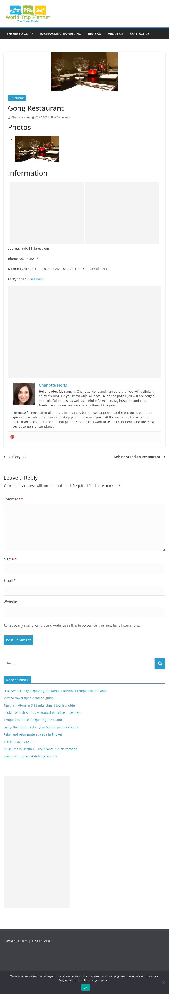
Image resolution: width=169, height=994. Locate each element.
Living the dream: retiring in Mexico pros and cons (41, 727)
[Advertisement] (47, 213)
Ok (85, 987)
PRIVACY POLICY (15, 941)
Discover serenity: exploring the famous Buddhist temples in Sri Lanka (55, 691)
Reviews (94, 33)
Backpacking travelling (60, 33)
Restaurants (17, 97)
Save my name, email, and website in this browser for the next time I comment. (74, 625)
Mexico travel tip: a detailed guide (29, 698)
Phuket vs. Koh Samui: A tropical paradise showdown (43, 712)
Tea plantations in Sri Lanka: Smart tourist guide (39, 705)
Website (10, 601)
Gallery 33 (15, 456)
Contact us (139, 33)
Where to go (17, 33)
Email (9, 580)
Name (10, 559)
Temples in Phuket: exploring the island (33, 720)
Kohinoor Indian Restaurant (139, 456)
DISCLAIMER (41, 941)
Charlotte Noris (20, 117)
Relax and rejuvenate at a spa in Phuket (33, 734)
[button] (30, 34)
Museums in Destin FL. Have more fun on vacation (40, 749)
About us (115, 33)
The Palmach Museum (20, 742)
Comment (13, 499)
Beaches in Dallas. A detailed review (30, 756)
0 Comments (60, 117)
